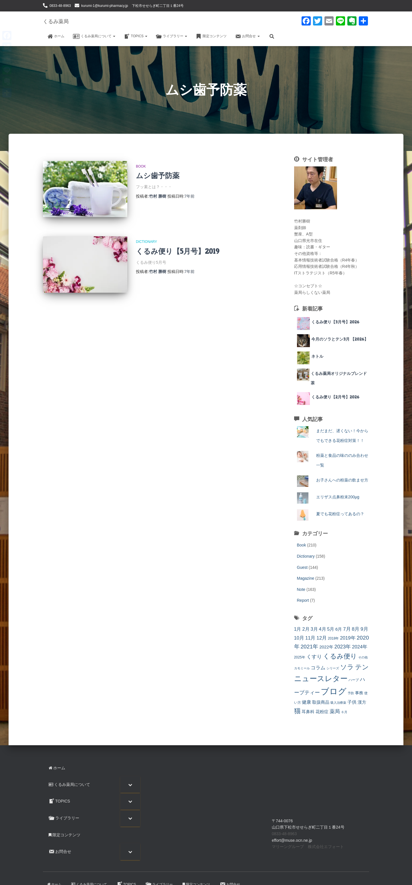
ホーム (55, 36)
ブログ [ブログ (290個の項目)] (333, 691)
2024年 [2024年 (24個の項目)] (359, 647)
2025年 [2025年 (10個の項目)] (299, 657)
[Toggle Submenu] (130, 784)
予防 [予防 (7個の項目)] (351, 693)
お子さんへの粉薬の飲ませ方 (342, 480)
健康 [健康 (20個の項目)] (306, 702)
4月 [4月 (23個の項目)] (322, 629)
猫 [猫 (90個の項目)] (297, 711)
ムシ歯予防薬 (157, 175)
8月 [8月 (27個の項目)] (356, 629)
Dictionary (146, 242)
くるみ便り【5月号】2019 (177, 251)
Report (303, 600)
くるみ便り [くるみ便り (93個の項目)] (340, 656)
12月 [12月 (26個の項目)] (321, 638)
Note (301, 589)
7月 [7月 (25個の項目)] (346, 629)
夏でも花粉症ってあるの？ (340, 514)
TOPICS (135, 36)
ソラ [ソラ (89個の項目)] (347, 667)
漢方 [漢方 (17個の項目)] (362, 702)
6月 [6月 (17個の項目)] (338, 629)
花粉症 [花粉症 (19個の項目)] (322, 711)
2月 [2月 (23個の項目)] (305, 629)
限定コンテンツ (211, 36)
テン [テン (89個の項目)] (362, 667)
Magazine (305, 578)
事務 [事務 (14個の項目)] (359, 693)
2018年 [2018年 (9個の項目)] (333, 638)
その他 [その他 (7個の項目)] (363, 657)
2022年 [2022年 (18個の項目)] (326, 646)
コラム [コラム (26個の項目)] (318, 667)
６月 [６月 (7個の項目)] (344, 712)
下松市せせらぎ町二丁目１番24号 (158, 6)
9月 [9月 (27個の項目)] (364, 629)
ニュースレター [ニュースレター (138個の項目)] (321, 678)
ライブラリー (171, 36)
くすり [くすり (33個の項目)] (314, 657)
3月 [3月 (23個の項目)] (314, 629)
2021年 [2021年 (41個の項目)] (309, 647)
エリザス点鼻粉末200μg (337, 497)
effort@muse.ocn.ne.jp (292, 840)
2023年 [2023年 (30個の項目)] (342, 647)
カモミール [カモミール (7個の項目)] (302, 668)
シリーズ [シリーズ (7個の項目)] (332, 668)
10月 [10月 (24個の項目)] (299, 638)
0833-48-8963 (60, 6)
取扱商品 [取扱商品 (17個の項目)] (320, 702)
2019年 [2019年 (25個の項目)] (347, 638)
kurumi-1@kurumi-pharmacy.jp (104, 6)
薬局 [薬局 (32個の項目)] (335, 711)
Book (141, 166)
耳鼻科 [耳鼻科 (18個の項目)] (308, 711)
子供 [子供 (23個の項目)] (351, 702)
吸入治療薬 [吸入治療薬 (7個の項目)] (338, 702)
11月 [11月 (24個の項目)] (310, 638)
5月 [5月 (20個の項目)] (330, 629)
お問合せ (247, 36)
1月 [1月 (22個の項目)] (297, 629)
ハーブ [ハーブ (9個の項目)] (353, 680)
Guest (302, 567)
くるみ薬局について (94, 36)
